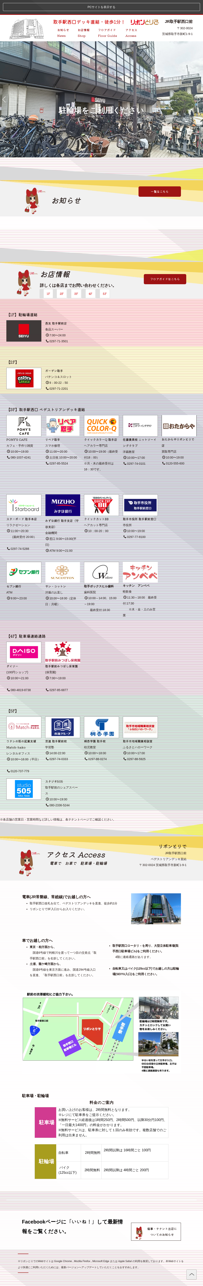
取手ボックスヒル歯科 (99, 572)
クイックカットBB (96, 505)
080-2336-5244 (58, 791)
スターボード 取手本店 (21, 505)
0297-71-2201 (57, 374)
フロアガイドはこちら (165, 265)
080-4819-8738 (19, 676)
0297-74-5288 (18, 534)
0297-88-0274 (96, 745)
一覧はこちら (160, 177)
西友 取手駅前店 (56, 309)
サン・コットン (55, 572)
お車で (70, 849)
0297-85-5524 (57, 449)
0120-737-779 (18, 757)
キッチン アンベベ (136, 571)
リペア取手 (52, 425)
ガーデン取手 (54, 356)
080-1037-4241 (19, 443)
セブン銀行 (13, 572)
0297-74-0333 (57, 745)
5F (105, 279)
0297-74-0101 (134, 449)
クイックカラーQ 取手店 (100, 425)
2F (62, 279)
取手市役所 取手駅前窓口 (139, 505)
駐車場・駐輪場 (93, 849)
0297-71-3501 (57, 327)
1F (48, 279)
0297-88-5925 (134, 745)
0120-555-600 (173, 449)
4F (90, 279)
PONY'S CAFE (16, 425)
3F (76, 279)
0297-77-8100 (134, 522)
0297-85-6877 (57, 676)
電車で (55, 849)
